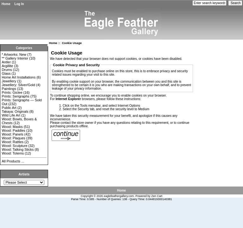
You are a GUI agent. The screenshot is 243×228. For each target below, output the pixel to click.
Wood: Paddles (13, 130)
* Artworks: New (14, 54)
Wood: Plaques (13, 138)
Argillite (7, 66)
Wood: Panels (12, 134)
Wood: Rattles (12, 142)
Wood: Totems (13, 153)
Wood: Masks (12, 127)
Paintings (9, 89)
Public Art (9, 108)
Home (6, 4)
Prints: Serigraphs (15, 96)
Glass (6, 73)
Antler (6, 62)
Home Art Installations (18, 77)
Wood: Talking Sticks (18, 149)
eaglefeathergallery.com (119, 196)
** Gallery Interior (15, 58)
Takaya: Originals (15, 111)
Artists (24, 174)
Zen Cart (156, 196)
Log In (19, 4)
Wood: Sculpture (14, 146)
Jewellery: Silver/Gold (18, 85)
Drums (7, 70)
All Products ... (13, 161)
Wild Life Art (11, 115)
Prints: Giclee (12, 92)
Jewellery (9, 81)
